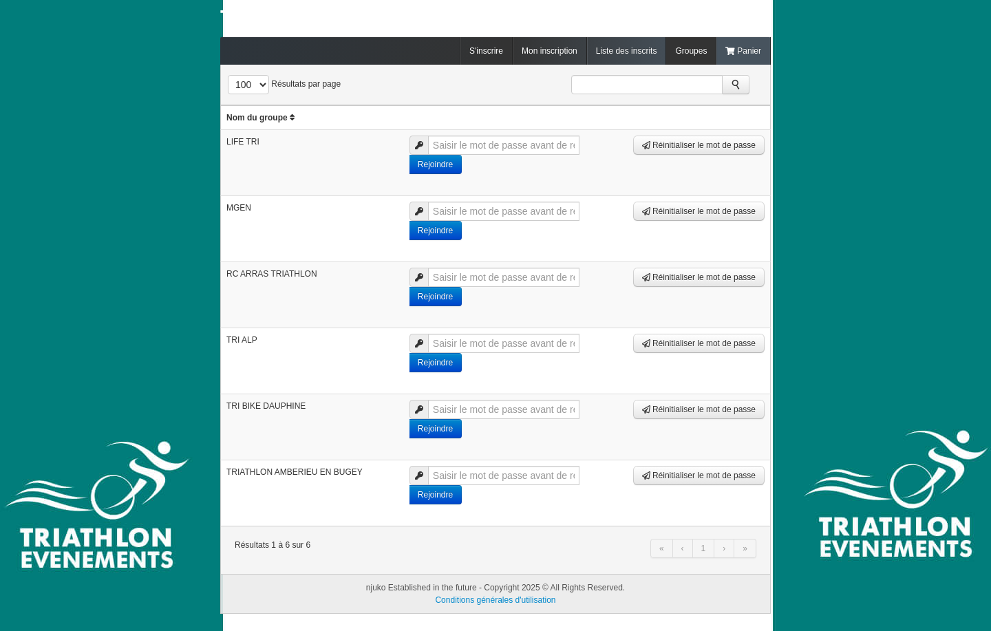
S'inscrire (486, 51)
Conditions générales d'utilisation (495, 600)
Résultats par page (306, 84)
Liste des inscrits (626, 51)
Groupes (691, 51)
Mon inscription (549, 51)
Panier (743, 51)
